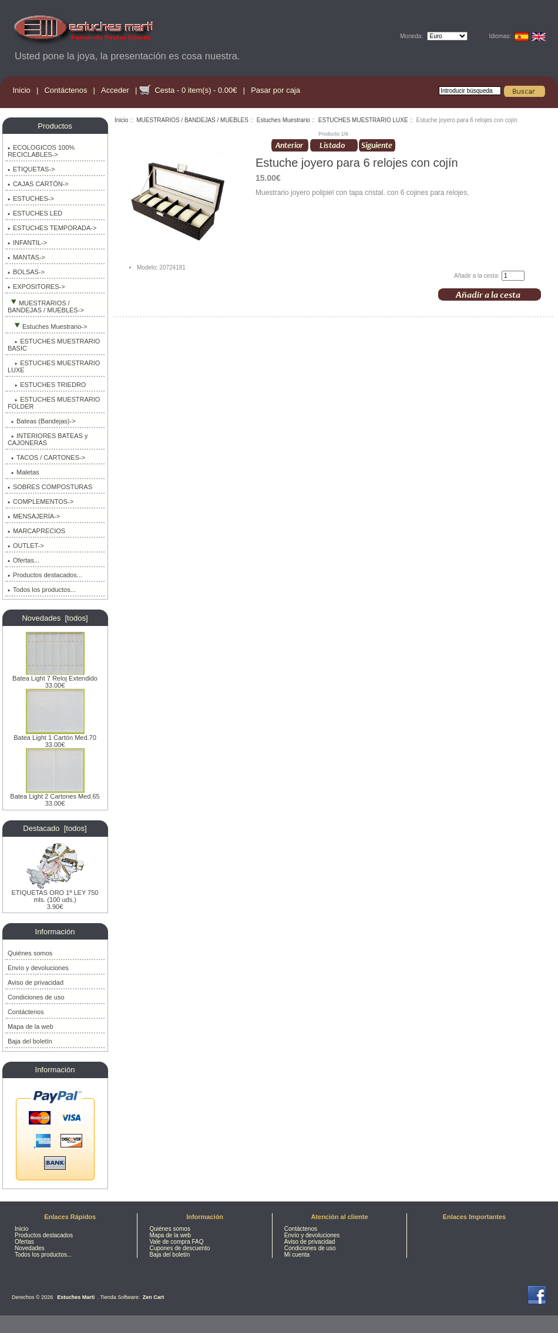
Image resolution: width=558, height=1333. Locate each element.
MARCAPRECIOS (36, 530)
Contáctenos (65, 90)
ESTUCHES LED (35, 213)
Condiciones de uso (36, 997)
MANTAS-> (26, 257)
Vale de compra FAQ (176, 1241)
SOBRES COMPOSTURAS (50, 486)
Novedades (30, 1248)
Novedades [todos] (55, 618)
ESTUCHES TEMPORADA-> (52, 227)
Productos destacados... (45, 574)
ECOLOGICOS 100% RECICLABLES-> (41, 151)
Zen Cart (153, 1297)
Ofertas (24, 1241)
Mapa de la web (30, 1026)
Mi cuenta (297, 1254)
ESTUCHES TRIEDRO (47, 384)
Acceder (115, 90)
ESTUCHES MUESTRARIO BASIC (54, 345)
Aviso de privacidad (35, 982)
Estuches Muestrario (283, 120)
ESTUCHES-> (31, 198)
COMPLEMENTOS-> (40, 501)
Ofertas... (23, 560)
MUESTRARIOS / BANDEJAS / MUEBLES (192, 120)
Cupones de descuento (179, 1248)
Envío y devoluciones (38, 967)
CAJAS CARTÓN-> (38, 183)
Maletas (23, 472)
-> (46, 306)
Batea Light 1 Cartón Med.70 (55, 734)
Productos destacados (44, 1235)
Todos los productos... (42, 589)
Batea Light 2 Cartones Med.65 (54, 793)
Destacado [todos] (54, 828)
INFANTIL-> (27, 242)
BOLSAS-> (26, 271)
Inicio (22, 90)
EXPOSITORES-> (36, 286)
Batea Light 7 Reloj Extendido (55, 675)
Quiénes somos (30, 953)
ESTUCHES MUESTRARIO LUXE (363, 120)
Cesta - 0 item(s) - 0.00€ (195, 90)
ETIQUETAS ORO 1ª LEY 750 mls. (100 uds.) (55, 893)
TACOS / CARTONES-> (46, 457)
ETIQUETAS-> (31, 169)
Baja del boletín (30, 1041)
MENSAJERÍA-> (34, 516)
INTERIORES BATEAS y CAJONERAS (48, 439)
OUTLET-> (26, 545)
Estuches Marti (76, 1297)
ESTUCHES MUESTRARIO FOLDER (54, 403)
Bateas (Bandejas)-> (42, 421)
